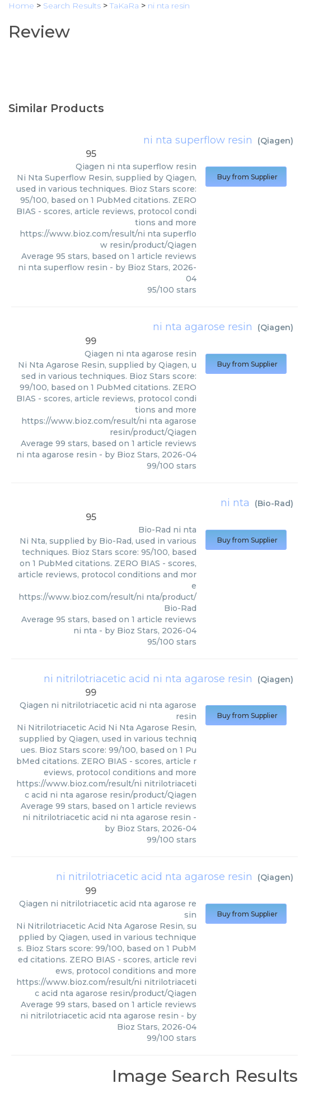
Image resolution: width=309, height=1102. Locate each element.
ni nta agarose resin (202, 327)
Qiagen (275, 141)
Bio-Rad (274, 503)
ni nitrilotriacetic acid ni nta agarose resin (148, 679)
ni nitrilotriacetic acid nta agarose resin (154, 877)
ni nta (235, 503)
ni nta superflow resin (197, 140)
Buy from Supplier (246, 177)
